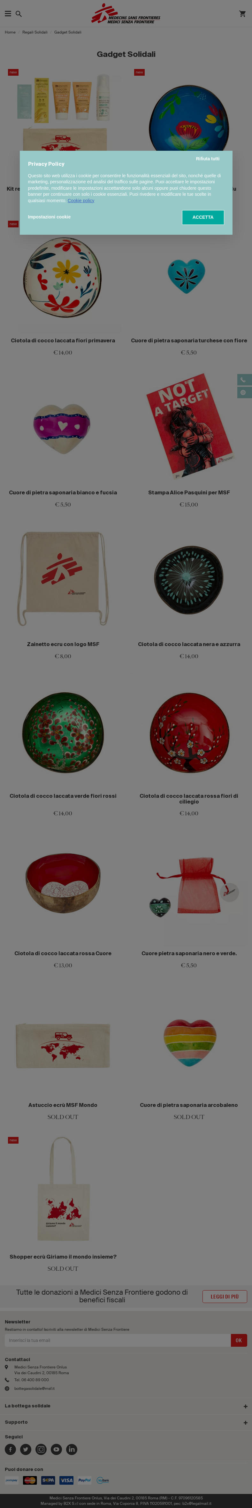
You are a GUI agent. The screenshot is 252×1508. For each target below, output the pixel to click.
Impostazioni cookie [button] (49, 216)
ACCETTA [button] (203, 217)
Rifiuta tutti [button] (208, 158)
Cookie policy (81, 200)
